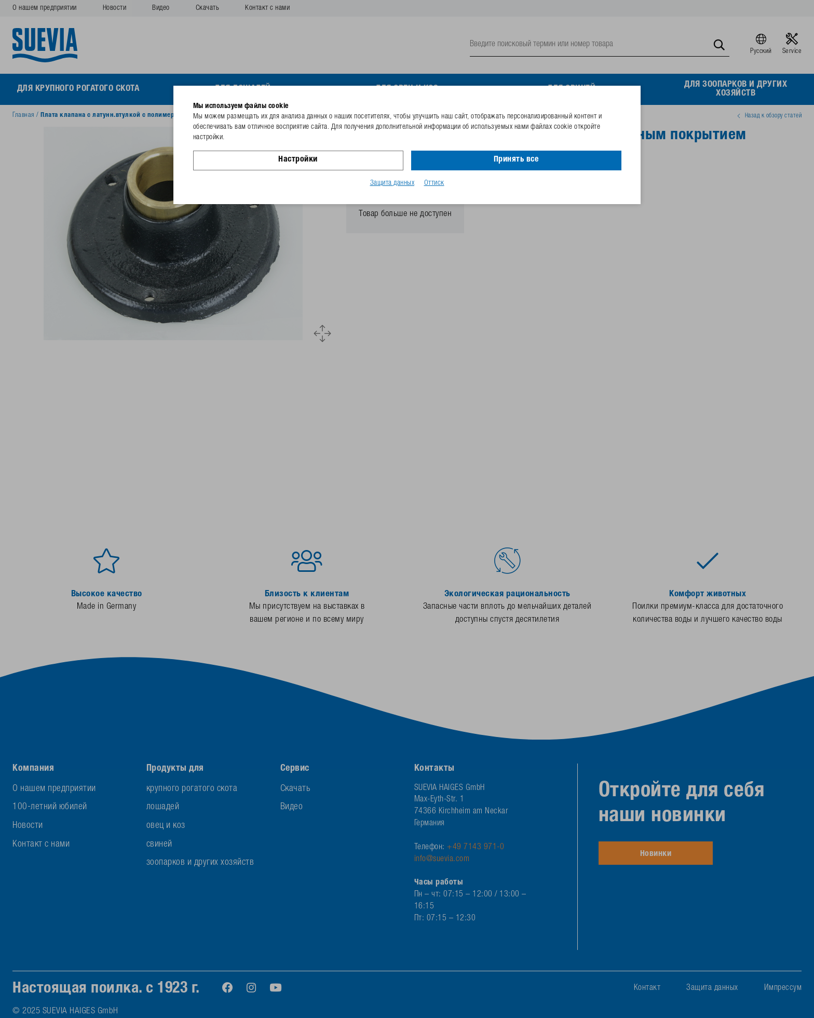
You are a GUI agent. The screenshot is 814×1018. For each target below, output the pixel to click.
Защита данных (392, 183)
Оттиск (434, 183)
